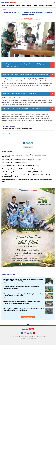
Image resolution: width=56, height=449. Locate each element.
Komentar (28, 147)
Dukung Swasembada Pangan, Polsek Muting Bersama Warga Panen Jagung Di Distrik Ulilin (23, 294)
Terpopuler (10, 5)
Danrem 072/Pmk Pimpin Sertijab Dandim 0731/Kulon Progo (28, 108)
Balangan (49, 5)
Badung (41, 5)
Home (3, 5)
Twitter (32, 334)
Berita (4, 133)
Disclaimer (21, 336)
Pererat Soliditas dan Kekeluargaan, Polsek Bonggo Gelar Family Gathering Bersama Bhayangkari (22, 302)
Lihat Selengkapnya (28, 317)
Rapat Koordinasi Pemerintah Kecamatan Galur (18, 128)
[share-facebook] (24, 143)
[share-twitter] (27, 143)
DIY (10, 133)
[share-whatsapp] (29, 143)
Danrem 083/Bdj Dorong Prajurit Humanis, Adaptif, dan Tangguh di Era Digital (21, 287)
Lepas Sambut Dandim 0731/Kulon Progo (23, 93)
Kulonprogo (17, 133)
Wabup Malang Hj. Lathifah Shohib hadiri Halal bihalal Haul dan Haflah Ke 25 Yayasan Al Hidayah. (23, 280)
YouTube (35, 334)
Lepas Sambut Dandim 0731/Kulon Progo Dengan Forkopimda (29, 74)
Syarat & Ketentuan (30, 336)
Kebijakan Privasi (14, 336)
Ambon (29, 5)
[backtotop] (28, 325)
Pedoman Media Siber (41, 336)
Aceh (23, 5)
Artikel (35, 5)
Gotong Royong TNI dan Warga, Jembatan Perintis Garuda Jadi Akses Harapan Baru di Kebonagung (24, 309)
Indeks (18, 5)
